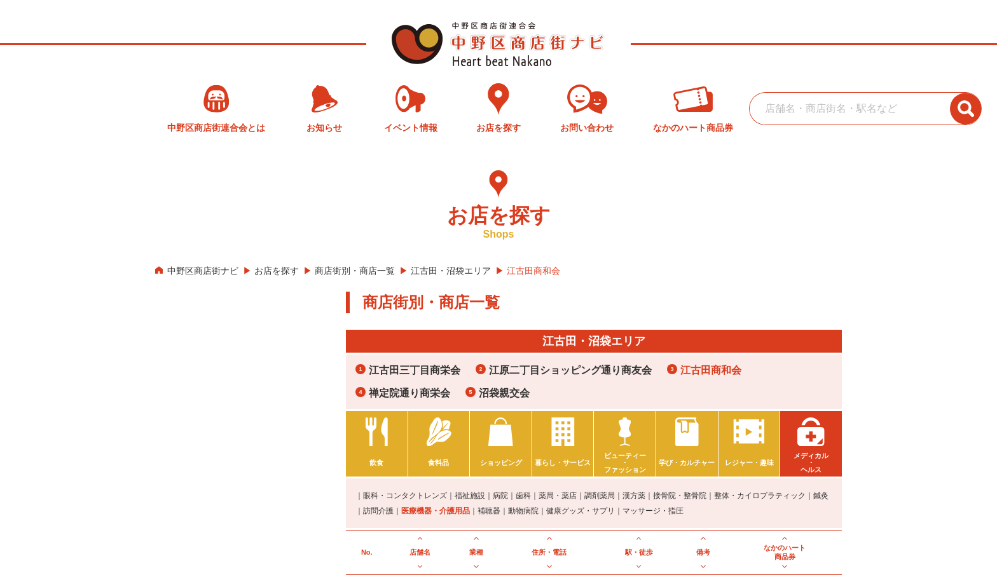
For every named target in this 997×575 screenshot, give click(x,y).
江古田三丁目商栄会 (414, 370)
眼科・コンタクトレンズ (405, 495)
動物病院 (523, 510)
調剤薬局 (599, 495)
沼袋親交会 (504, 393)
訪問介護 (378, 510)
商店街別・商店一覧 (355, 271)
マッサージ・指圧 (653, 510)
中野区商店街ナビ (202, 271)
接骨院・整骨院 (679, 495)
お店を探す (276, 271)
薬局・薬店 (558, 495)
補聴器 (489, 510)
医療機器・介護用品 (435, 510)
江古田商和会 (710, 370)
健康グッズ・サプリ (580, 510)
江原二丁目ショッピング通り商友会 (570, 370)
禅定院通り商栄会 (409, 393)
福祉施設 (470, 495)
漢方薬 (633, 495)
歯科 (523, 495)
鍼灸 (821, 495)
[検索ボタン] (966, 109)
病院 (500, 495)
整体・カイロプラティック (760, 495)
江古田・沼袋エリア (451, 271)
